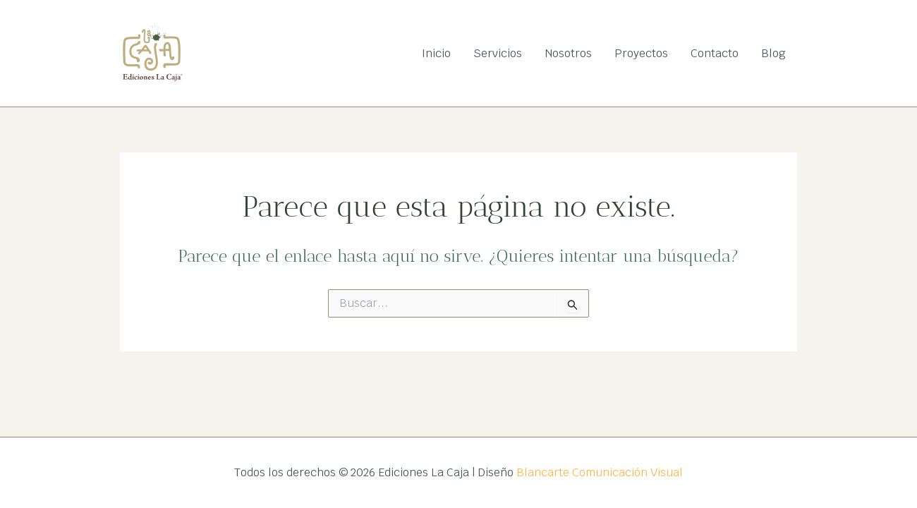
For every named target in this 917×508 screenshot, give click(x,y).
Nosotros (568, 53)
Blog (773, 53)
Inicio (436, 53)
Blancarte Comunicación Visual (599, 472)
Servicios (497, 53)
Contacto (715, 53)
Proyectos (641, 53)
